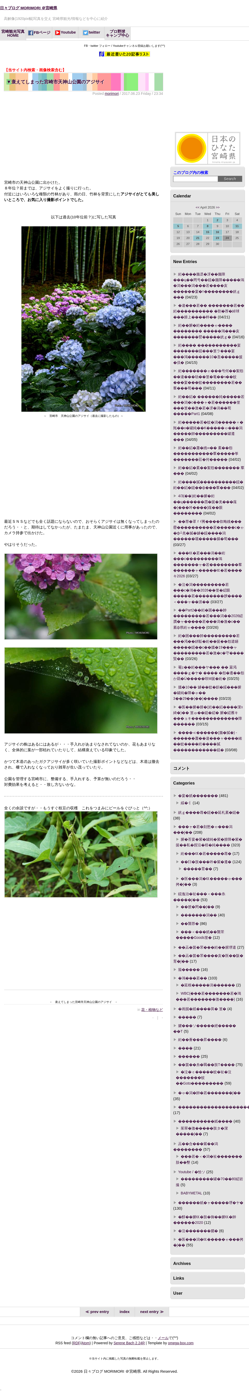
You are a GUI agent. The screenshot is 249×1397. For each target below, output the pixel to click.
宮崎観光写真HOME (13, 33)
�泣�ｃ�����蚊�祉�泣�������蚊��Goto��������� (203, 1078)
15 (207, 232)
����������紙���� (205, 1121)
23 (217, 238)
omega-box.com (180, 1343)
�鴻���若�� (192, 978)
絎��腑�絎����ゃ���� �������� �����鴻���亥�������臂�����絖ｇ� (206, 331)
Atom (85, 1343)
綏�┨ (186, 803)
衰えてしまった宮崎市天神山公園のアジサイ (55, 82)
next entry (149, 1312)
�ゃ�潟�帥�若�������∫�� (209, 1093)
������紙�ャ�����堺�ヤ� (210, 1203)
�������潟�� (199, 915)
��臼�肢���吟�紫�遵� (206, 862)
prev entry (99, 1312)
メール (163, 1338)
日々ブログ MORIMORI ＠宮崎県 (28, 8)
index (124, 1312)
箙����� (189, 970)
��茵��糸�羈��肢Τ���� (206, 1065)
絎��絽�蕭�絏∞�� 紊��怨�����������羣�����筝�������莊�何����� (205, 454)
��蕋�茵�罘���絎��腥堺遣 (207, 947)
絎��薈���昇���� (200, 1040)
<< (198, 207)
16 (217, 232)
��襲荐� (190, 924)
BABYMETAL (191, 1193)
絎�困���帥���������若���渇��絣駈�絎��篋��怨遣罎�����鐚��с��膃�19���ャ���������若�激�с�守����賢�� (208, 647)
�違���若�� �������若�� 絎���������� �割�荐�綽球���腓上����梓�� (208, 311)
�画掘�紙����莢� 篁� (202, 1009)
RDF (76, 1343)
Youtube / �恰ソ (191, 1172)
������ (189, 1056)
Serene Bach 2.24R (129, 1343)
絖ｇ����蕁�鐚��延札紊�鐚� (209, 812)
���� (185, 1048)
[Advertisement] (83, 138)
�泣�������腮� (198, 1231)
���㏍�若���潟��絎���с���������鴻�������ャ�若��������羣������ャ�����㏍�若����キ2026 (207, 564)
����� (187, 1017)
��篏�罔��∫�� (197, 907)
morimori (112, 93)
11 (237, 226)
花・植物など (152, 1010)
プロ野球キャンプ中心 (117, 33)
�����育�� (197, 869)
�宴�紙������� (198, 796)
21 (198, 238)
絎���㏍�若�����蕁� (206, 853)
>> (218, 207)
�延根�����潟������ (208, 985)
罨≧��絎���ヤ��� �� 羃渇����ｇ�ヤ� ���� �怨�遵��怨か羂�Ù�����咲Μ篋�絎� (208, 673)
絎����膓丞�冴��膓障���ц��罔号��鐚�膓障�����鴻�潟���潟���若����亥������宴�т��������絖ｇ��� (208, 285)
